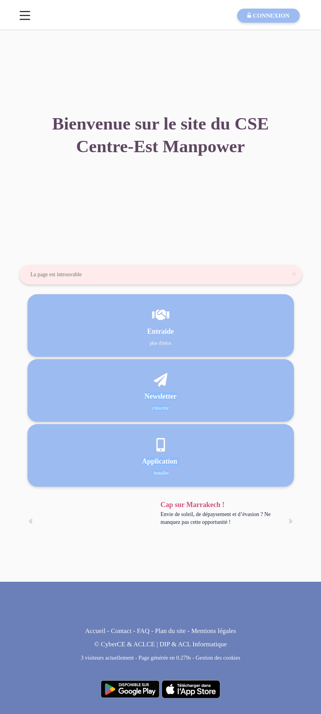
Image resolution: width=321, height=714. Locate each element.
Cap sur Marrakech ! (193, 505)
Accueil (95, 631)
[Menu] (25, 15)
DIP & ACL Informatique (193, 644)
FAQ (143, 631)
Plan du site (170, 631)
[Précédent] (31, 521)
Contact (121, 631)
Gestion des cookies (218, 658)
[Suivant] (290, 521)
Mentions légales (213, 631)
